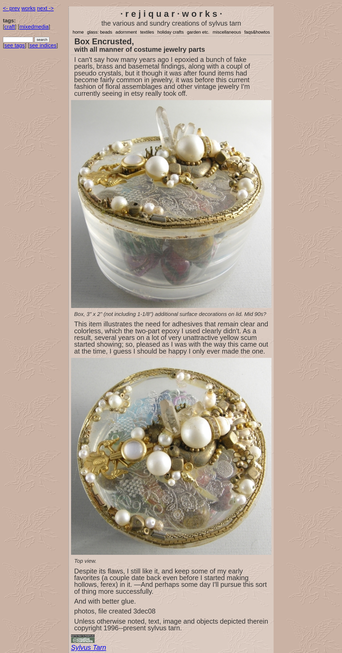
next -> (45, 8)
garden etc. (198, 32)
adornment (126, 32)
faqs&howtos (257, 32)
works (28, 8)
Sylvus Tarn (88, 647)
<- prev (11, 8)
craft (9, 27)
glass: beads (99, 32)
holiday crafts (170, 32)
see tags (14, 45)
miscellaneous (227, 32)
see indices (42, 45)
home (78, 32)
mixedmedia (34, 27)
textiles (147, 32)
